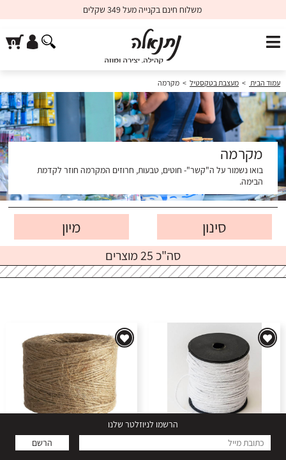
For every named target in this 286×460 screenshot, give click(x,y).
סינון (214, 227)
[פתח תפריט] (273, 42)
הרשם (42, 442)
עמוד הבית (264, 83)
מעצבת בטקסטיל (214, 83)
